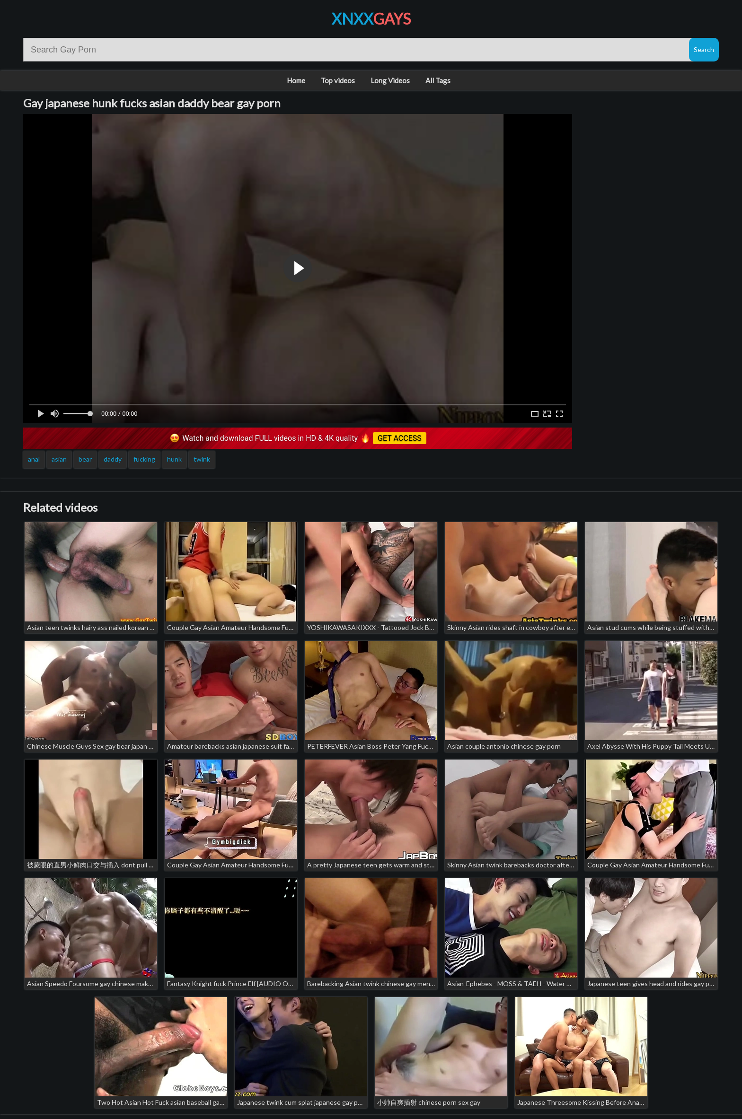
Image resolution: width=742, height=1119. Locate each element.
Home (296, 80)
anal (34, 459)
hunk (174, 459)
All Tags (437, 80)
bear (85, 459)
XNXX (371, 18)
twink (202, 459)
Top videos (338, 80)
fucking (144, 459)
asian (59, 459)
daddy (113, 459)
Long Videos (390, 80)
